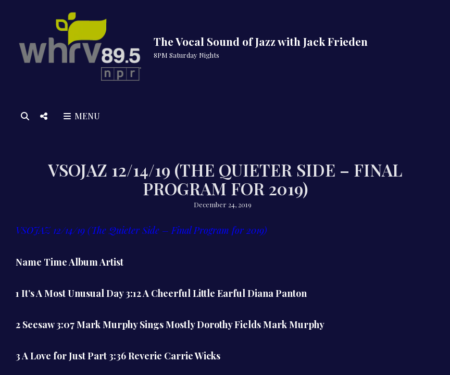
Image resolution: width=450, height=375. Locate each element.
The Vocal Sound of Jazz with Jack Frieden (261, 41)
